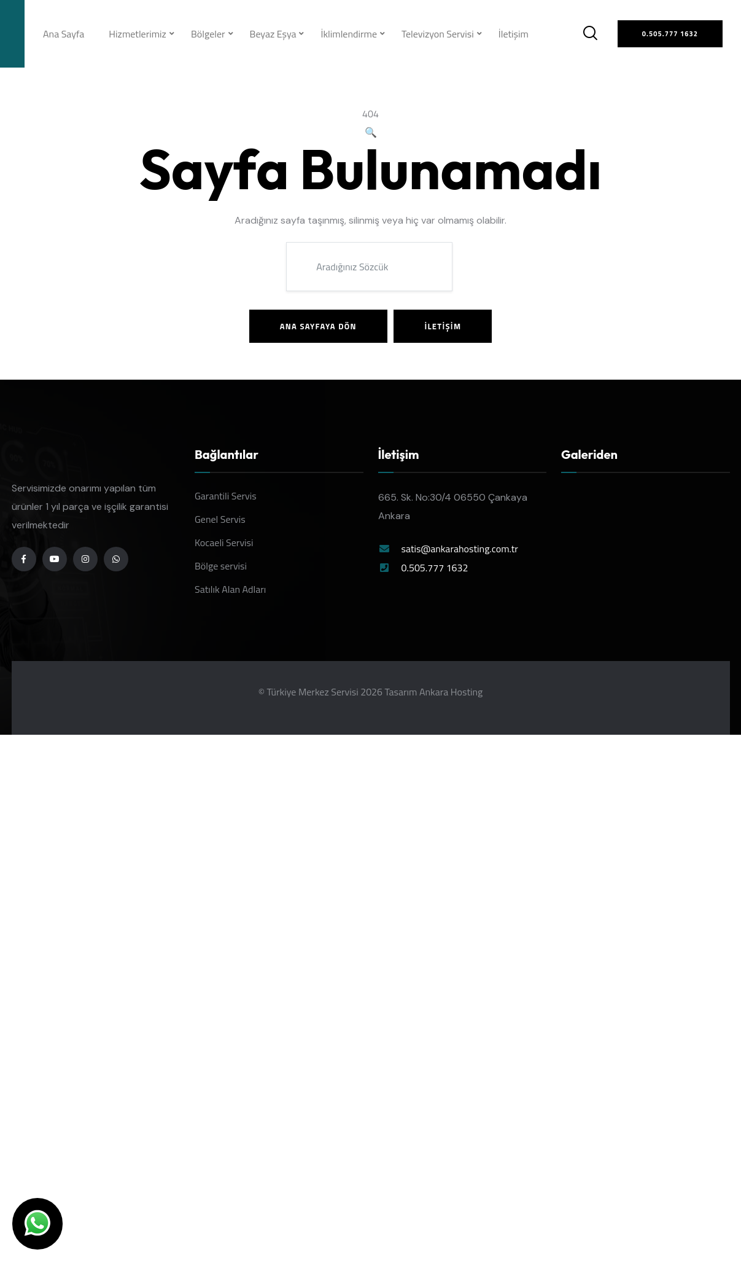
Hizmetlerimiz (137, 33)
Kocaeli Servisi (224, 542)
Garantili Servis (226, 495)
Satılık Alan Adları (230, 589)
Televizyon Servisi (438, 33)
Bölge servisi (221, 565)
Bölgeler (208, 33)
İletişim (514, 33)
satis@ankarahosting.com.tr (460, 548)
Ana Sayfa (63, 33)
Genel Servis (220, 519)
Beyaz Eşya (273, 33)
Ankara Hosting (451, 691)
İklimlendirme (348, 33)
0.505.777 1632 (435, 567)
